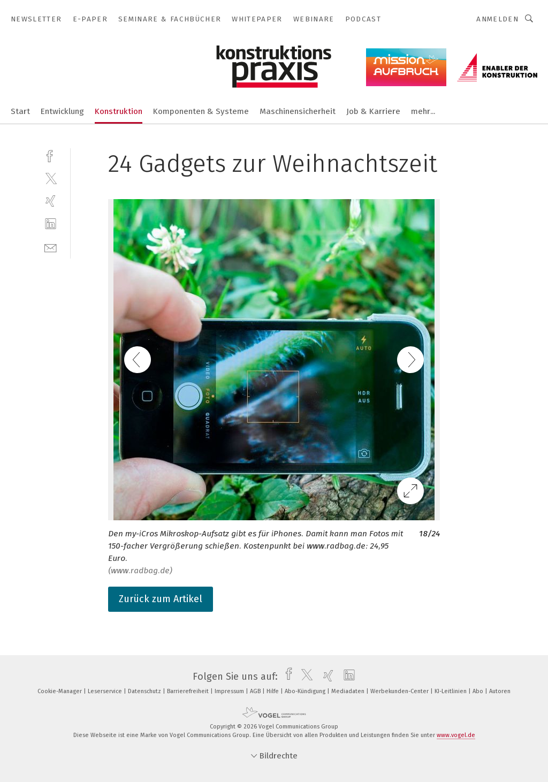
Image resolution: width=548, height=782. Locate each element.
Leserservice (106, 691)
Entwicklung (62, 111)
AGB (256, 691)
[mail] (50, 247)
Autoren (500, 691)
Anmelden (497, 19)
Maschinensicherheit (298, 111)
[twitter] (50, 178)
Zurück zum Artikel (160, 599)
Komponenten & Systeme (201, 111)
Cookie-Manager (60, 691)
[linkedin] (50, 224)
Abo (479, 691)
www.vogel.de (456, 735)
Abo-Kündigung (306, 691)
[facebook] (50, 155)
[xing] (50, 201)
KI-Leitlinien (451, 691)
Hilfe (273, 691)
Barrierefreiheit (188, 691)
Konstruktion (118, 111)
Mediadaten (348, 691)
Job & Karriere (373, 111)
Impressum (230, 691)
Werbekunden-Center (400, 691)
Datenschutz (145, 691)
